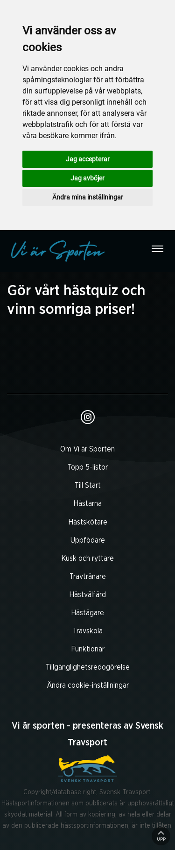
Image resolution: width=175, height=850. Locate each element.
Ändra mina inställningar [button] (87, 197)
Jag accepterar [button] (88, 159)
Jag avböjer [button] (87, 178)
